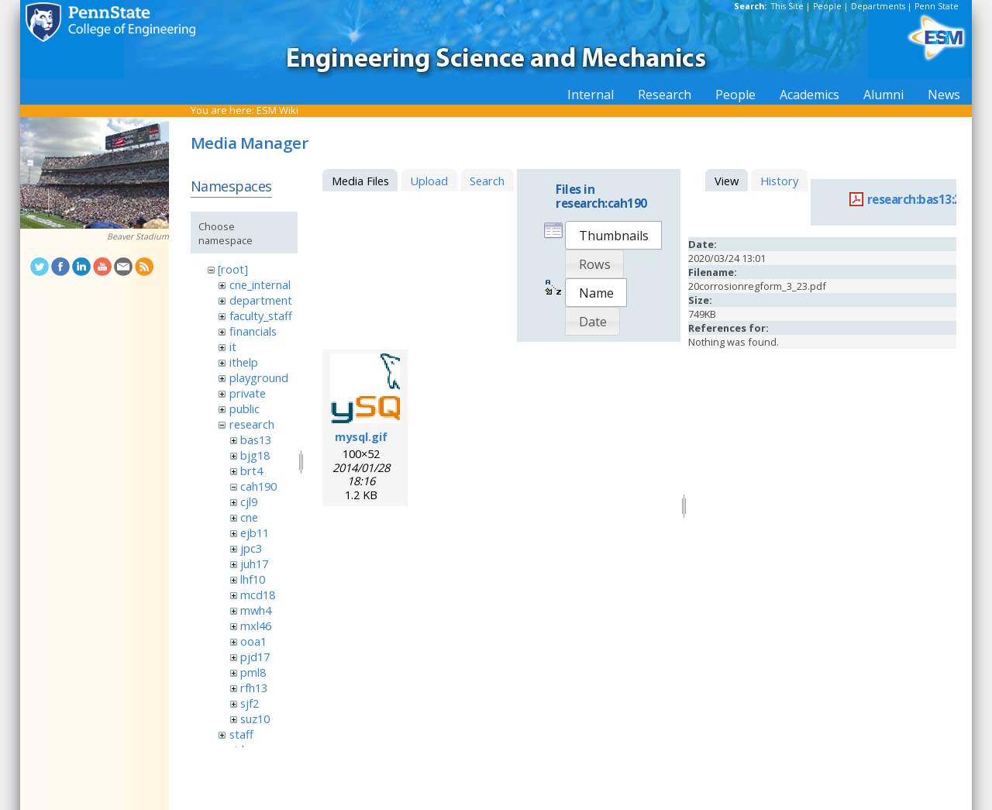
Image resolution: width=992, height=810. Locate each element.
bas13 (255, 439)
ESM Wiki (277, 110)
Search (487, 180)
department (260, 300)
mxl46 (255, 625)
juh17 (254, 563)
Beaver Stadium (138, 236)
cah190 (258, 486)
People (827, 6)
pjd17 (255, 656)
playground (258, 377)
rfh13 (253, 687)
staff (241, 734)
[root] (233, 269)
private (247, 393)
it (232, 346)
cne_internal (260, 284)
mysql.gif (361, 436)
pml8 (253, 672)
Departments (878, 6)
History (779, 180)
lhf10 (252, 579)
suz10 (255, 718)
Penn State (936, 6)
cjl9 (248, 501)
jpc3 (251, 548)
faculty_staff (260, 315)
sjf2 (249, 703)
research (251, 424)
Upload (429, 180)
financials (253, 331)
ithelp (243, 362)
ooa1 (253, 641)
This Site (787, 6)
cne (249, 517)
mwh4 (255, 610)
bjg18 (255, 455)
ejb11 (254, 532)
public (244, 408)
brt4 (251, 470)
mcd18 (257, 594)
